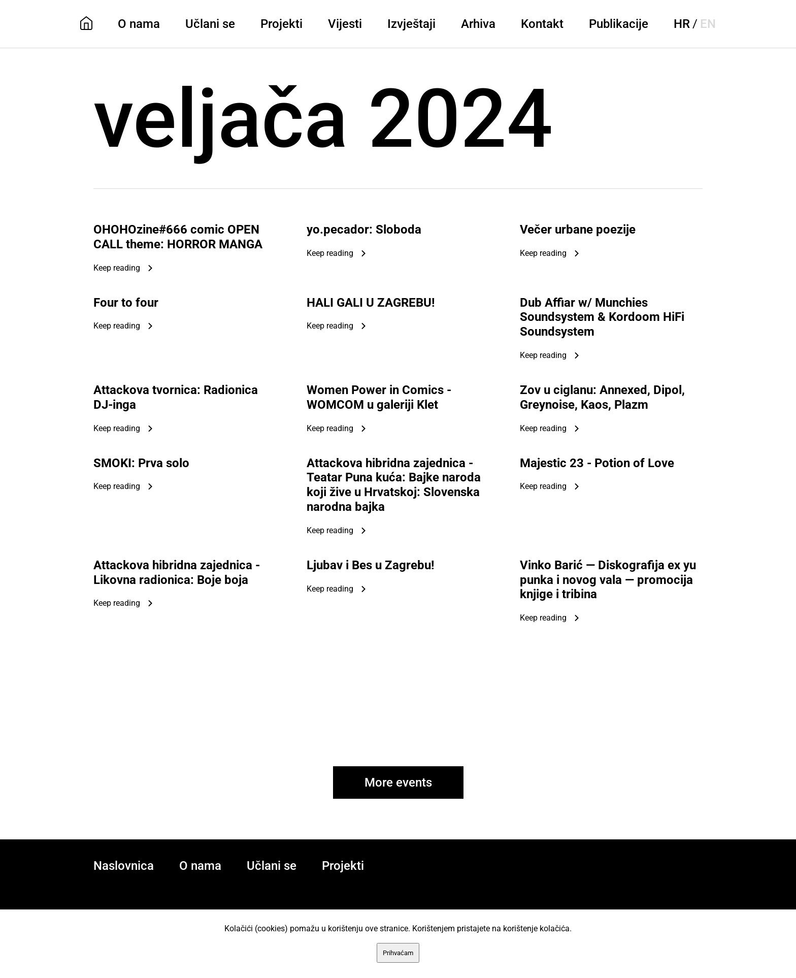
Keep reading (116, 268)
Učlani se (210, 24)
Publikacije (618, 24)
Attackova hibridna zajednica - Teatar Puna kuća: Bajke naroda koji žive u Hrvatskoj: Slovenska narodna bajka (394, 485)
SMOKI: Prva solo (141, 463)
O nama (139, 24)
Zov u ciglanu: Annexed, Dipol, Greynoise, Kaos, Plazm (602, 397)
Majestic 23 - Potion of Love (597, 463)
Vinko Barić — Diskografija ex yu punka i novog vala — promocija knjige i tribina (608, 580)
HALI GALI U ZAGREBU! (371, 303)
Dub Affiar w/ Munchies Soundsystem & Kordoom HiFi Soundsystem (602, 317)
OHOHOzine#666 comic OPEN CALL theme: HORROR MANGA (177, 236)
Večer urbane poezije (578, 229)
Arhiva (478, 24)
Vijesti (345, 24)
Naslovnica (123, 866)
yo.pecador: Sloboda (364, 229)
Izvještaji (411, 24)
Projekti (281, 24)
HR (682, 24)
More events (398, 782)
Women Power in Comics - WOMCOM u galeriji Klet (379, 397)
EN (708, 24)
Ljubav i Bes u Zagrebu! (371, 565)
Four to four (125, 303)
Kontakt (542, 24)
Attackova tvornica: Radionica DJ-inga (175, 397)
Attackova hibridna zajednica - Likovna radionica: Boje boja (176, 572)
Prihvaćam (398, 953)
